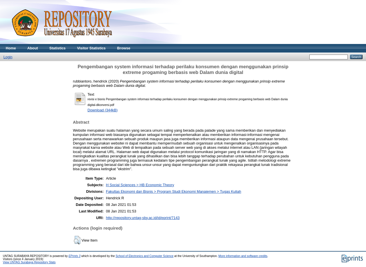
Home (11, 48)
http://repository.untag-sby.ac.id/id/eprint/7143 (143, 218)
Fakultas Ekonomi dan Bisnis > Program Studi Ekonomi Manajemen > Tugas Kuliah (173, 191)
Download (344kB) (102, 110)
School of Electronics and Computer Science (145, 256)
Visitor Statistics (91, 48)
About (32, 48)
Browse (123, 48)
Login (7, 57)
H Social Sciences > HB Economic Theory (140, 185)
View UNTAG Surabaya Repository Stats (29, 262)
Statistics (57, 48)
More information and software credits (242, 256)
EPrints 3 (75, 256)
